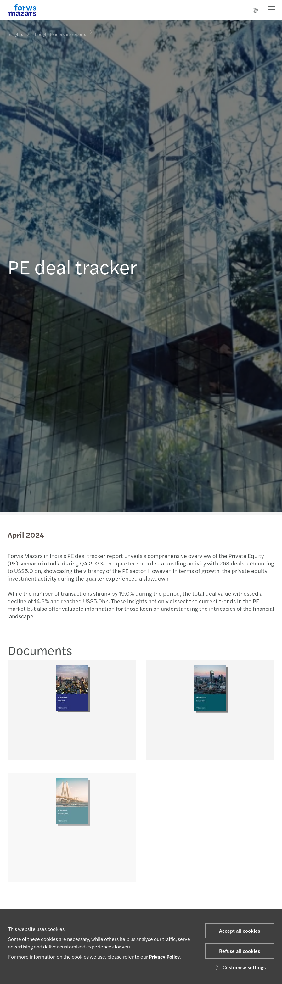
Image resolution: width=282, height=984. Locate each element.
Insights (15, 34)
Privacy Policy (164, 956)
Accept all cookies (239, 930)
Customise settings (240, 967)
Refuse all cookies (239, 950)
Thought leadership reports (59, 30)
